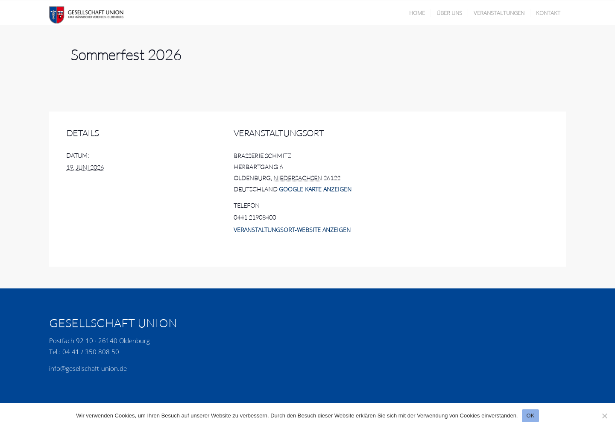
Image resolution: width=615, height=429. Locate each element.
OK (530, 415)
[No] (604, 415)
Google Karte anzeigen (315, 189)
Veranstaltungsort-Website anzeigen (292, 230)
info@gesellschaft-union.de (88, 368)
